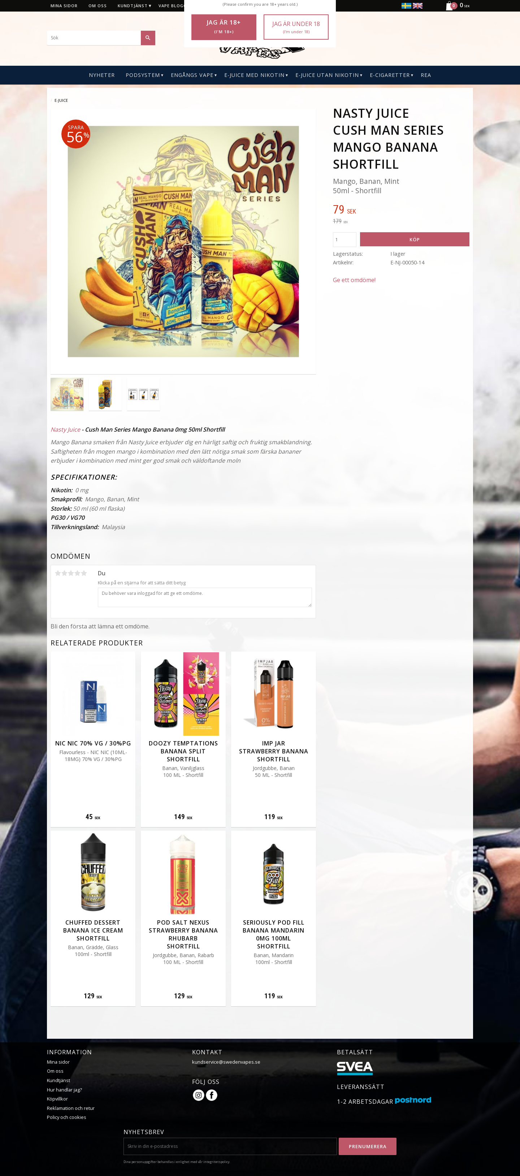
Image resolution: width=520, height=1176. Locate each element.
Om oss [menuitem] (97, 5)
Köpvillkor (57, 1098)
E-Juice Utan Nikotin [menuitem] (327, 75)
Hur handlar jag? (64, 1089)
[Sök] (148, 38)
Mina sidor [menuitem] (64, 5)
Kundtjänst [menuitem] (133, 5)
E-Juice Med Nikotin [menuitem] (254, 75)
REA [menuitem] (426, 75)
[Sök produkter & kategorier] (101, 38)
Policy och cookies (66, 1117)
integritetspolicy (216, 1161)
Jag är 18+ (223, 26)
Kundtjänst (58, 1080)
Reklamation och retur (71, 1108)
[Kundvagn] (454, 9)
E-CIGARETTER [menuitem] (390, 75)
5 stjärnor (84, 573)
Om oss (55, 1071)
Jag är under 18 (296, 27)
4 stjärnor (77, 573)
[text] (401, 210)
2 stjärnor (64, 573)
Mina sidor (58, 1062)
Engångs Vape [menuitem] (192, 75)
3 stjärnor (71, 573)
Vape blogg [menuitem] (173, 5)
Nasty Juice (65, 429)
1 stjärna (58, 573)
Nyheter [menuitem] (102, 75)
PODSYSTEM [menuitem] (143, 75)
